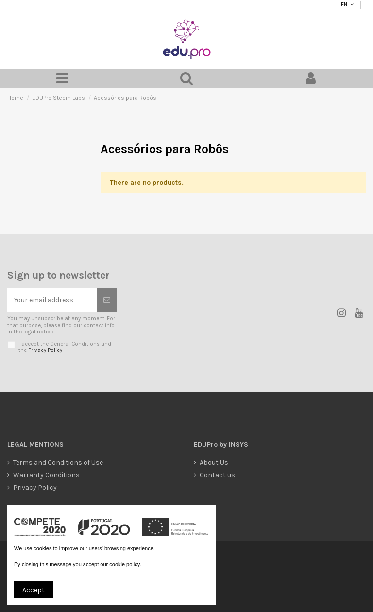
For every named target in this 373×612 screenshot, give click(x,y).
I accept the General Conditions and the (64, 347)
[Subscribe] (107, 300)
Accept (33, 590)
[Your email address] (52, 300)
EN (344, 4)
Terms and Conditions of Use (58, 462)
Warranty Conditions (46, 475)
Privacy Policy (45, 350)
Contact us (217, 475)
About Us (214, 462)
